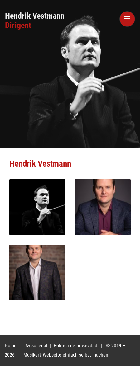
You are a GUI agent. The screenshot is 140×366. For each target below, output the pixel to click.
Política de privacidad (76, 346)
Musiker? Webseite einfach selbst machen (65, 355)
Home (11, 346)
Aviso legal (37, 346)
